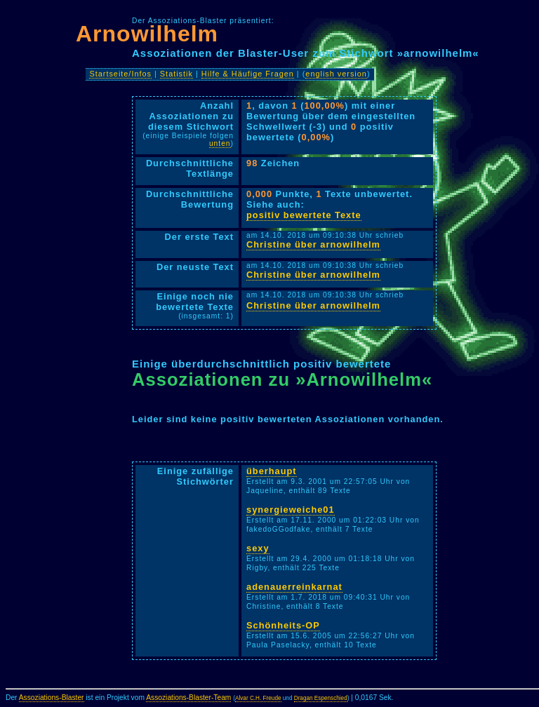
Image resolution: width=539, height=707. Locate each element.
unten (220, 143)
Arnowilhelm (147, 33)
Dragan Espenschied (320, 698)
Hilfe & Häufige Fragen (247, 73)
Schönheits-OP (283, 625)
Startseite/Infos (120, 73)
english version (336, 73)
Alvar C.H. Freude (258, 698)
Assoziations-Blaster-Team (188, 697)
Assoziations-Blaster (51, 697)
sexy (257, 548)
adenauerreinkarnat (294, 586)
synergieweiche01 (290, 509)
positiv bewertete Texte (303, 215)
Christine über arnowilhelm (313, 244)
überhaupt (271, 471)
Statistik (176, 73)
